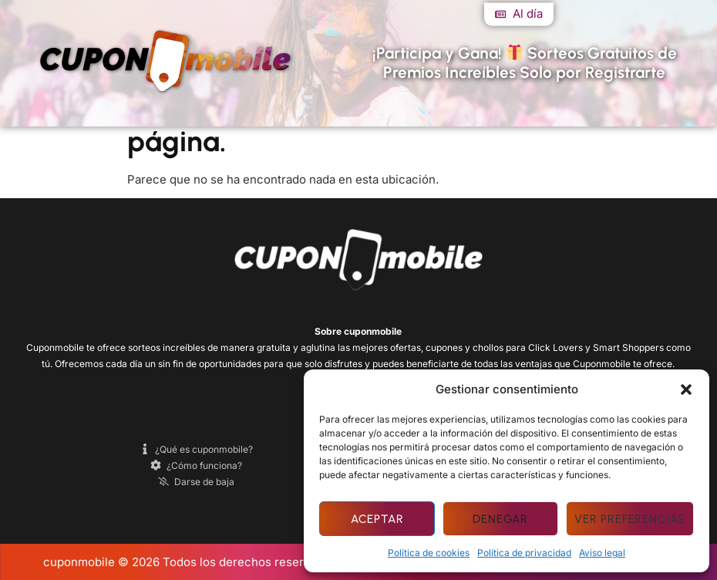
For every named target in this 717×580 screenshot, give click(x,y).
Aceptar (377, 519)
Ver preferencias (629, 519)
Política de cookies (429, 552)
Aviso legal (602, 552)
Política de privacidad (524, 552)
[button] (686, 389)
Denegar (500, 519)
